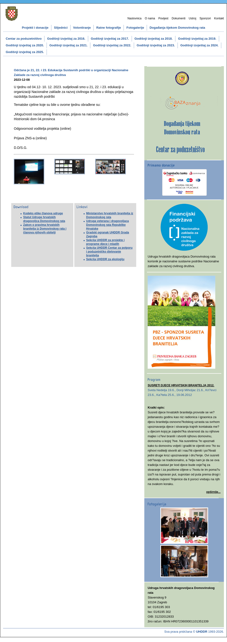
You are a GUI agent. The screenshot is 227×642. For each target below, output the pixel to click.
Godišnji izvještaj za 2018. (154, 38)
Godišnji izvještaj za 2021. (68, 45)
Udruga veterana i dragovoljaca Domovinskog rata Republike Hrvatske (107, 224)
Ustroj (192, 18)
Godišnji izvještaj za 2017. (110, 38)
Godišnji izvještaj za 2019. (197, 38)
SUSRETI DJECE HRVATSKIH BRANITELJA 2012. (181, 385)
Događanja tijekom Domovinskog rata (177, 27)
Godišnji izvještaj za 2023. (156, 45)
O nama (150, 18)
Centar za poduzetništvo (24, 38)
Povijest (163, 18)
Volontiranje (82, 27)
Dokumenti (178, 18)
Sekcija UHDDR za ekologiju (105, 259)
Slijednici (61, 27)
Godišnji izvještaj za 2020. (25, 45)
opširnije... (213, 492)
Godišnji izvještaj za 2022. (112, 45)
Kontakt (219, 18)
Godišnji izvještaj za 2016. (66, 38)
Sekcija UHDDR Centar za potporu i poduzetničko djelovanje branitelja (109, 251)
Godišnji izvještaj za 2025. (25, 52)
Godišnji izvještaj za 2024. (199, 45)
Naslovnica (134, 18)
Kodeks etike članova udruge (43, 213)
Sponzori (205, 18)
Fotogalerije (135, 27)
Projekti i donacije (35, 27)
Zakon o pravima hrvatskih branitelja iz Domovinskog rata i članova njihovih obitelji (44, 228)
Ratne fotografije (108, 27)
